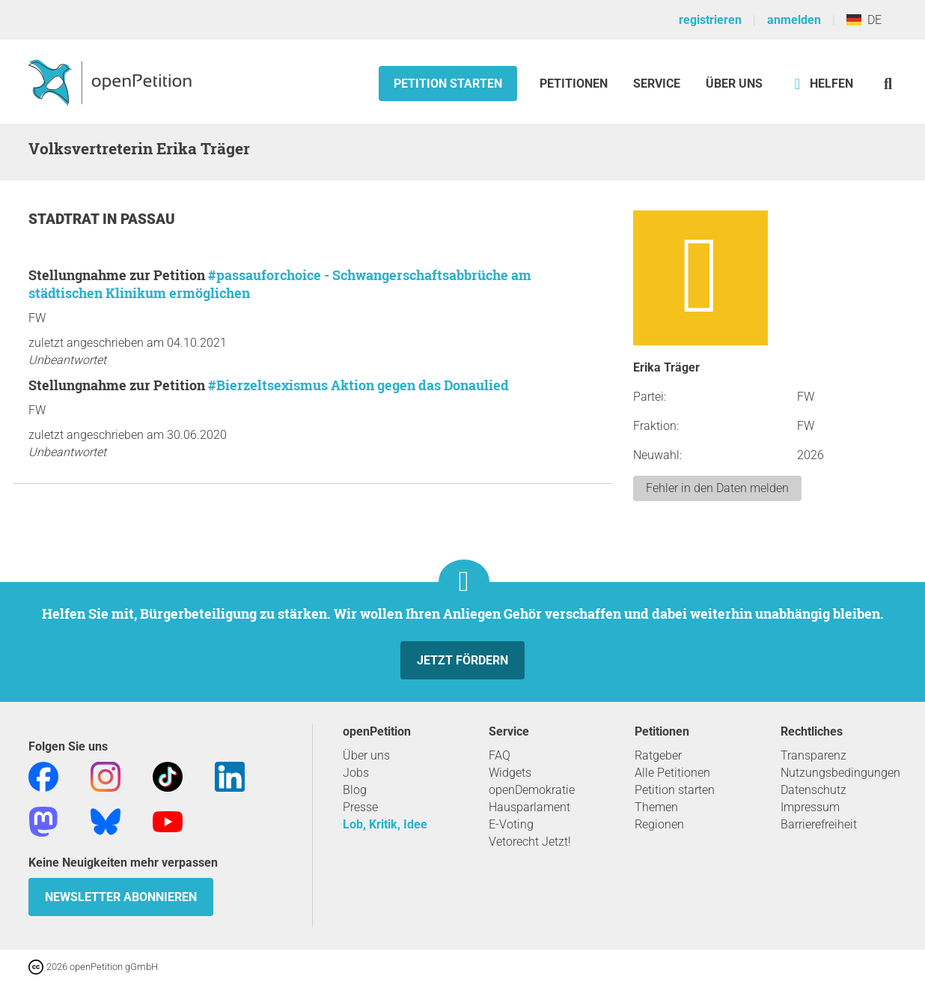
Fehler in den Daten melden (717, 488)
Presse (360, 807)
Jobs (356, 773)
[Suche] (888, 83)
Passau (147, 219)
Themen (656, 807)
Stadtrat (65, 219)
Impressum (810, 807)
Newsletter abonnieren (121, 897)
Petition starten (448, 83)
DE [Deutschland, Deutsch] (864, 20)
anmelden (794, 20)
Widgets (510, 773)
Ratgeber (658, 755)
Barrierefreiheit (819, 824)
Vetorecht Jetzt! (530, 841)
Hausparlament (529, 807)
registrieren (710, 20)
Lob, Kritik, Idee (385, 824)
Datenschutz (813, 790)
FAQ (499, 755)
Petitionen (575, 83)
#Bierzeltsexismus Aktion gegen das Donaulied (358, 385)
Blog (355, 790)
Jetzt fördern (462, 660)
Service (656, 83)
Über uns (366, 755)
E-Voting (511, 824)
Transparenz (813, 755)
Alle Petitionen (672, 773)
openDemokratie (532, 790)
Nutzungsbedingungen (840, 773)
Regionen (659, 824)
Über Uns (734, 83)
